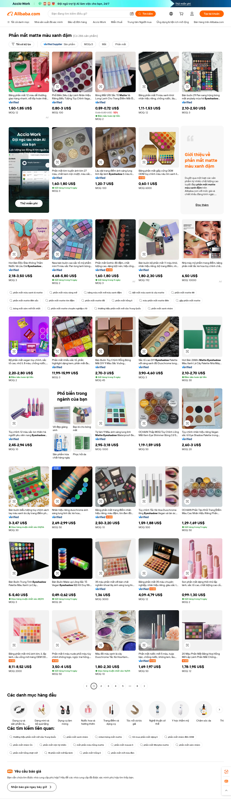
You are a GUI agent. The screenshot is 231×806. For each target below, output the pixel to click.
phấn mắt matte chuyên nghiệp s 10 (67, 308)
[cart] (182, 14)
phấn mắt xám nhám (188, 744)
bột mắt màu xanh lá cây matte (146, 292)
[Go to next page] (144, 686)
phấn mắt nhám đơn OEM (179, 737)
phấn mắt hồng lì (122, 300)
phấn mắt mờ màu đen (121, 752)
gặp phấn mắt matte (188, 300)
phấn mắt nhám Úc (21, 744)
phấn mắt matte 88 (182, 292)
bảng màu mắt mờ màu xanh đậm (103, 292)
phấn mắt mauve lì (122, 744)
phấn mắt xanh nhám (160, 308)
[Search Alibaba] (89, 14)
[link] (226, 771)
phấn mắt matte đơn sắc (24, 300)
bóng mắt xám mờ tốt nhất (25, 308)
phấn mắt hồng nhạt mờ (24, 752)
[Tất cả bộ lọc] (21, 44)
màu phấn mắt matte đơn (154, 300)
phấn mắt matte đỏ (93, 300)
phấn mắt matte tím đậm (60, 300)
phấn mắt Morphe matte (154, 744)
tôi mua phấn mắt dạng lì (143, 737)
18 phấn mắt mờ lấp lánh (58, 752)
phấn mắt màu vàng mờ (63, 292)
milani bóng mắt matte (108, 737)
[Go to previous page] (86, 686)
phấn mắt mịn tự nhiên (53, 744)
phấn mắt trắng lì (90, 752)
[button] (132, 14)
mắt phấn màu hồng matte (88, 744)
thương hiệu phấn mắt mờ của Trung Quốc (117, 308)
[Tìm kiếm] (145, 14)
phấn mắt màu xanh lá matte (26, 292)
